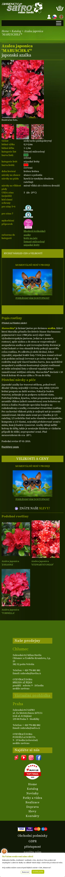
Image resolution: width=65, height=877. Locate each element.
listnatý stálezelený (34, 241)
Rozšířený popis (10, 447)
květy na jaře (31, 238)
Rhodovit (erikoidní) (34, 229)
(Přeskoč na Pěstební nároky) (14, 323)
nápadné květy (32, 244)
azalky (27, 234)
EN (60, 16)
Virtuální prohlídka (32, 695)
